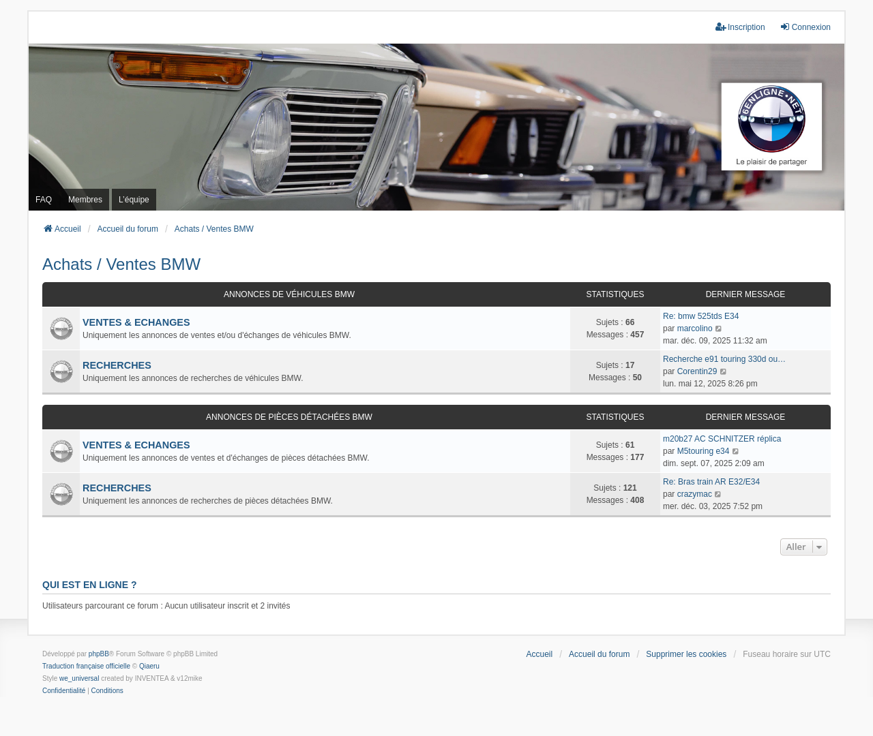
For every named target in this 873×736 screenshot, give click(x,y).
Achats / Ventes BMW (121, 264)
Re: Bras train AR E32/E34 (711, 482)
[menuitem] (63, 691)
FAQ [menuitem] (43, 199)
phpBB (99, 654)
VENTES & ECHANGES (136, 322)
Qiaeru (149, 666)
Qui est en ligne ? (89, 584)
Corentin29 (697, 371)
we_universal (79, 678)
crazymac (694, 494)
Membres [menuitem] (85, 199)
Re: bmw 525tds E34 (701, 316)
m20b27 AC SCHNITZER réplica (722, 439)
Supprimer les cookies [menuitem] (686, 654)
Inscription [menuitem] (740, 27)
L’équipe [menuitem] (134, 199)
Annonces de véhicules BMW (289, 294)
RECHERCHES (117, 365)
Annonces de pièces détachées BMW (289, 417)
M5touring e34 (703, 451)
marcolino (695, 328)
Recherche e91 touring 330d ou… (724, 359)
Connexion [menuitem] (805, 27)
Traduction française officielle (86, 666)
